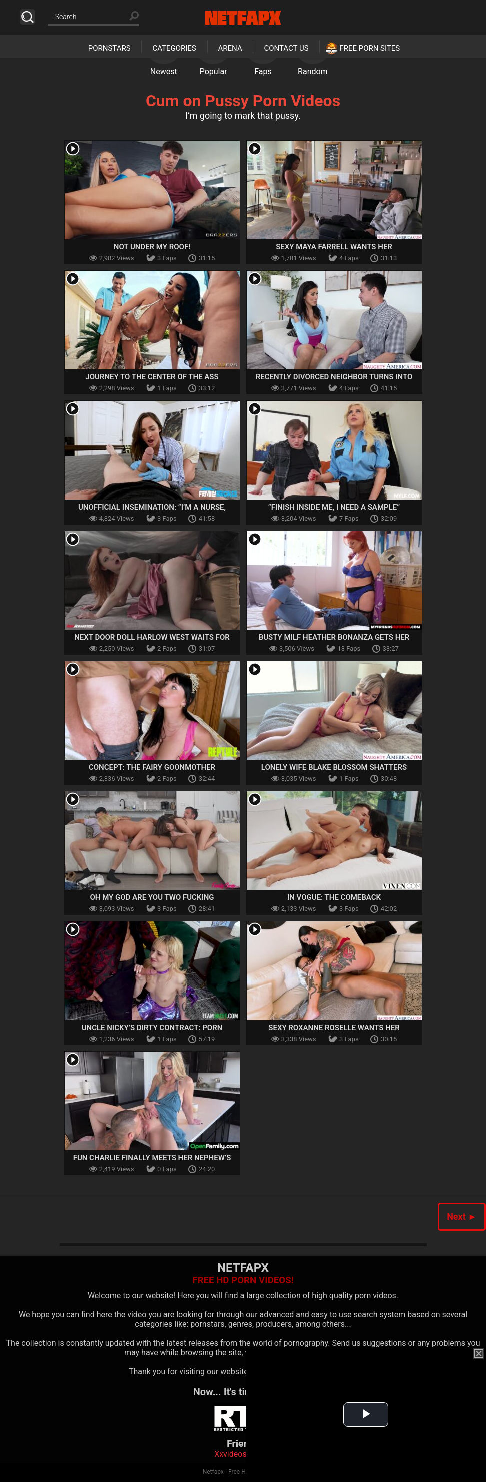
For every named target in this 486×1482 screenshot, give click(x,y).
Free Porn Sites (369, 48)
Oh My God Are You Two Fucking (152, 897)
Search (27, 17)
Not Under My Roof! (152, 246)
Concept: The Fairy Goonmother (152, 767)
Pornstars (109, 48)
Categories (174, 48)
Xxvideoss (232, 1454)
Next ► (462, 1216)
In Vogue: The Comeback (334, 897)
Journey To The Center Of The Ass (151, 376)
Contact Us (286, 48)
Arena (230, 48)
